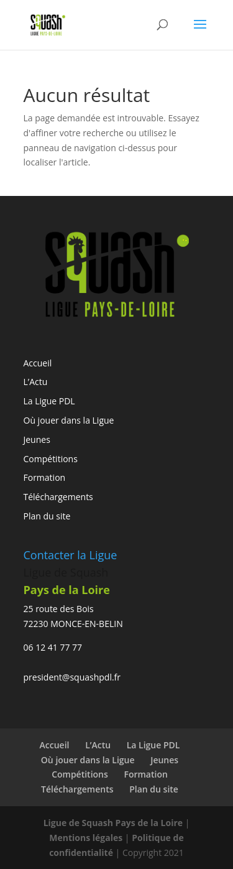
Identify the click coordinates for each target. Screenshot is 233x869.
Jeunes (37, 439)
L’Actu (36, 382)
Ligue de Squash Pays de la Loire (114, 823)
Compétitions (51, 459)
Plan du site (47, 516)
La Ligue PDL (49, 401)
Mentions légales (85, 837)
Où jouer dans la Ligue (69, 420)
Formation (45, 477)
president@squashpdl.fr (72, 677)
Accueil (38, 363)
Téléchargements (58, 497)
